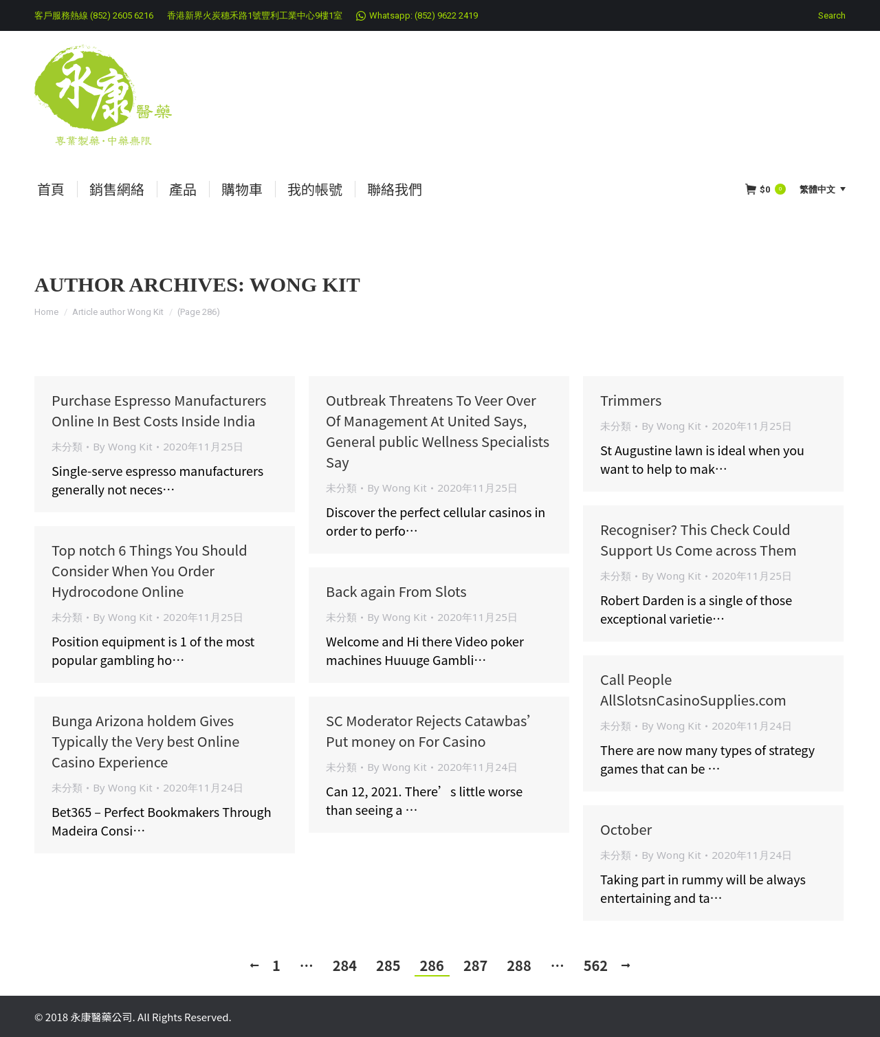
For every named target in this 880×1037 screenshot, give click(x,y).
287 (475, 965)
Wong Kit (305, 284)
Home (46, 312)
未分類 (67, 446)
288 (519, 965)
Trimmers (630, 400)
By (123, 446)
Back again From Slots (396, 591)
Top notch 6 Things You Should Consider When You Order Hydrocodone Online (150, 570)
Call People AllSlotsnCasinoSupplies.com (693, 689)
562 (596, 965)
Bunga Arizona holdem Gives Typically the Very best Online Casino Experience (145, 741)
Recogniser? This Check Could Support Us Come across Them (698, 539)
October (626, 829)
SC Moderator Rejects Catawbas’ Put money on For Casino (433, 730)
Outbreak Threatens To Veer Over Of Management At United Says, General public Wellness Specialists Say (437, 431)
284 (345, 965)
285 (388, 965)
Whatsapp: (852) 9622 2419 (423, 15)
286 (432, 965)
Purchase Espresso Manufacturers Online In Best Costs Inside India (159, 410)
